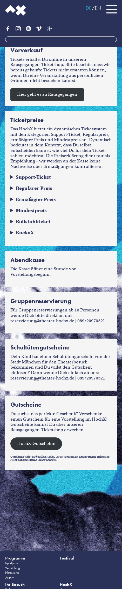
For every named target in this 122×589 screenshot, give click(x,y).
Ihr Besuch (15, 584)
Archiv (9, 577)
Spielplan (11, 563)
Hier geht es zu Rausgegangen (47, 94)
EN (98, 8)
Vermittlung (12, 568)
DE (89, 8)
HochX (66, 584)
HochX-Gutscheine (36, 443)
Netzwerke (12, 572)
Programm (15, 558)
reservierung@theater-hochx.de (42, 321)
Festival (67, 558)
